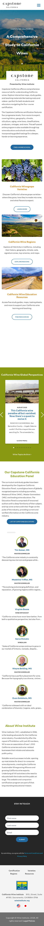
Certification (14, 870)
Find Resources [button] (22, 317)
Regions (13, 873)
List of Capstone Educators (22, 522)
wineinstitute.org (22, 900)
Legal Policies (29, 920)
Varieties (31, 870)
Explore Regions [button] (22, 262)
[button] (3, 44)
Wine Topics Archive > (22, 454)
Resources (29, 873)
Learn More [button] (22, 209)
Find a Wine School (22, 147)
